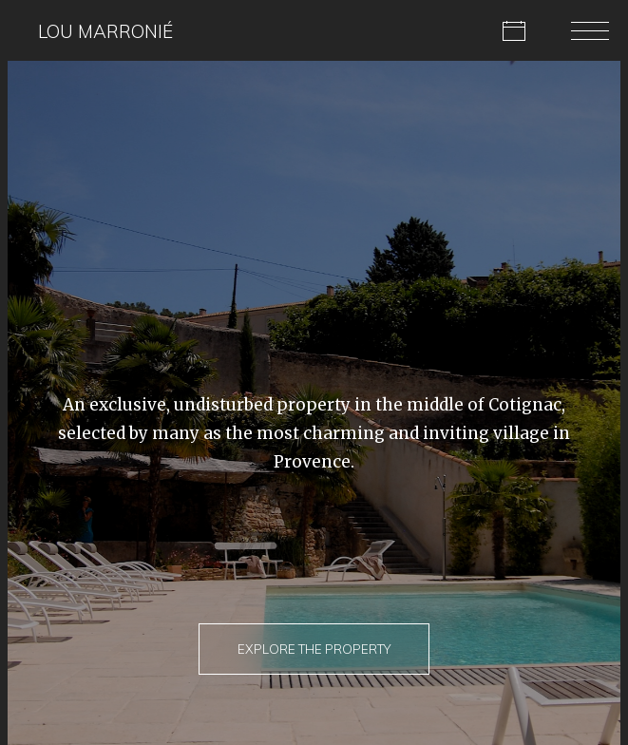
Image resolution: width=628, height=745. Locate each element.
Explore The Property (314, 649)
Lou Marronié (105, 31)
